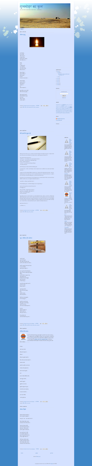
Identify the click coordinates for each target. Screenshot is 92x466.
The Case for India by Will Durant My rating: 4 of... (63, 74)
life (32, 107)
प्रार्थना (70, 109)
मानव (69, 110)
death (31, 107)
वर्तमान (29, 325)
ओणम (64, 107)
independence (58, 104)
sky (59, 107)
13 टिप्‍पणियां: (37, 401)
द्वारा (65, 97)
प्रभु (67, 109)
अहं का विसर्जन (66, 227)
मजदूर (61, 110)
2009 (58, 84)
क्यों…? (65, 214)
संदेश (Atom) (38, 456)
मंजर (58, 110)
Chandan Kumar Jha (61, 118)
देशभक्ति (61, 109)
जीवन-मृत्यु (22, 34)
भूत (27, 325)
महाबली (67, 110)
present (38, 325)
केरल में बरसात (59, 108)
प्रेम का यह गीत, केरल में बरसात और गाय (70, 183)
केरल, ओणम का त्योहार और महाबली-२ (70, 141)
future (31, 325)
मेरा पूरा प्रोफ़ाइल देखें (59, 120)
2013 (58, 80)
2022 (58, 71)
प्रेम (71, 109)
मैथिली (59, 111)
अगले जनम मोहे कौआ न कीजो (70, 164)
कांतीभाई (65, 221)
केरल (56, 108)
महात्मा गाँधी (64, 110)
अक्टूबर (59, 72)
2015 (58, 78)
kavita (63, 104)
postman (31, 211)
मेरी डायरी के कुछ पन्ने (25, 133)
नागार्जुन (63, 109)
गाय (61, 108)
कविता (23, 107)
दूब (59, 109)
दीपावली (58, 109)
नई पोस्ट (22, 453)
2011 (58, 81)
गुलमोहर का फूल (31, 7)
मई (58, 76)
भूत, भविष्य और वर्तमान (26, 238)
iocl (27, 403)
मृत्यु (29, 107)
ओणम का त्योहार (67, 107)
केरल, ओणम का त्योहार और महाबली (70, 153)
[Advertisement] (37, 119)
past (33, 325)
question (37, 107)
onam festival (70, 104)
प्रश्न (27, 107)
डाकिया (26, 211)
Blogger (51, 463)
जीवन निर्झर (23, 409)
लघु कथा (61, 111)
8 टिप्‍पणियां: (37, 323)
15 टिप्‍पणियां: (38, 105)
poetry (66, 106)
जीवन (25, 107)
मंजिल (25, 403)
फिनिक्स (57, 110)
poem (35, 107)
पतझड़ (70, 204)
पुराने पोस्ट (51, 453)
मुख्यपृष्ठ (37, 453)
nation (67, 104)
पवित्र (64, 109)
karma (61, 104)
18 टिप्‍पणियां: (37, 210)
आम (60, 107)
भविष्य (25, 325)
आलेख (62, 107)
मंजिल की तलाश (24, 331)
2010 (58, 83)
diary (28, 211)
